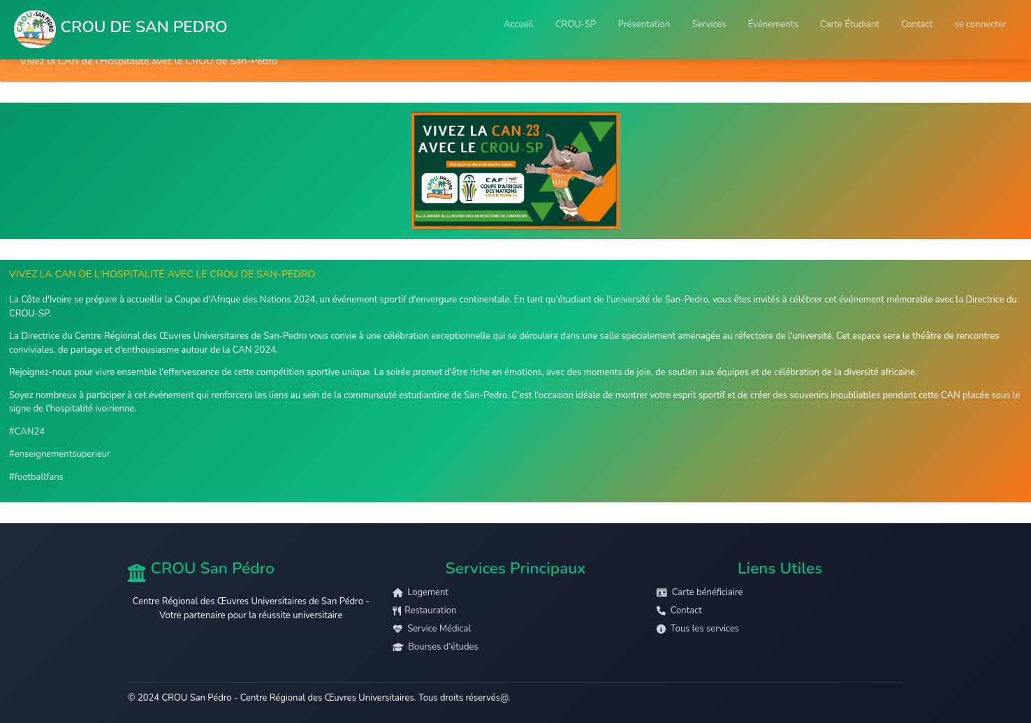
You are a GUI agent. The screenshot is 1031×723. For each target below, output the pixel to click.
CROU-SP (576, 24)
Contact (917, 24)
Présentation (644, 24)
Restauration (425, 610)
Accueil (519, 24)
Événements (773, 24)
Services (709, 24)
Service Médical (432, 628)
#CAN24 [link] (27, 431)
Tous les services (698, 628)
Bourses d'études (435, 647)
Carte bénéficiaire (700, 592)
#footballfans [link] (36, 477)
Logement (420, 592)
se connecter (980, 24)
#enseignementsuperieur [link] (59, 454)
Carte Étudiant (849, 24)
